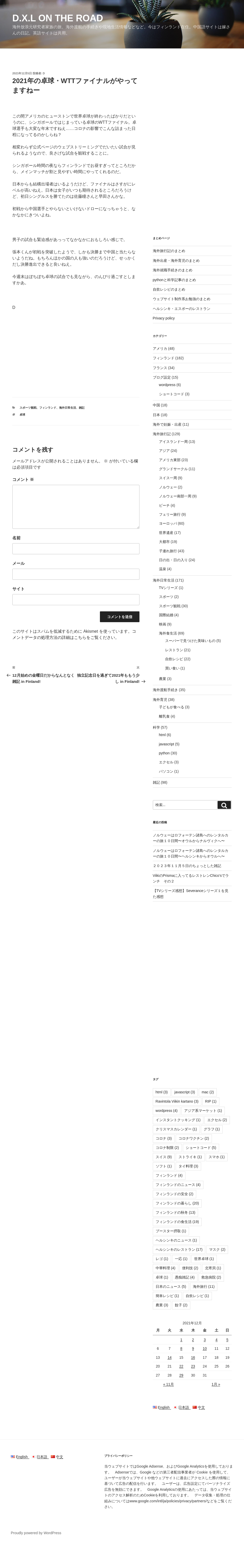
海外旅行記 (162, 434)
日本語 (183, 1407)
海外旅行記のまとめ (169, 251)
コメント (23, 479)
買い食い (172, 668)
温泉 (162, 569)
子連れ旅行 (168, 551)
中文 (199, 1407)
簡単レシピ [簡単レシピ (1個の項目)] (167, 1296)
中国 (156, 405)
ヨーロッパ (168, 523)
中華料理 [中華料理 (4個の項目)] (165, 1268)
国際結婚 (166, 615)
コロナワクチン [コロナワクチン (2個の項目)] (194, 1138)
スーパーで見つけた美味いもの (190, 641)
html (162, 735)
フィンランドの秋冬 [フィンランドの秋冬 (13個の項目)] (175, 1212)
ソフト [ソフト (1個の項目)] (164, 1166)
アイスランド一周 (173, 442)
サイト (18, 589)
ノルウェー (168, 487)
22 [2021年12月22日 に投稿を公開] (181, 1366)
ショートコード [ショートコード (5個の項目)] (201, 1148)
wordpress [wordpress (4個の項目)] (167, 1111)
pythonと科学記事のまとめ (174, 280)
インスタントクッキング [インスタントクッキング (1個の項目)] (178, 1120)
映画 (162, 624)
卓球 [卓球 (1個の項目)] (162, 1277)
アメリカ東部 (170, 460)
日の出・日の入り (173, 560)
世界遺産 (166, 533)
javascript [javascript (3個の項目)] (184, 1092)
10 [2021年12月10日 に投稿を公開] (205, 1348)
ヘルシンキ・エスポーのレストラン (181, 309)
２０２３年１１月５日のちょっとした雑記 (187, 866)
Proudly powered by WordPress (36, 1533)
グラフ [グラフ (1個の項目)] (212, 1129)
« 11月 (168, 1384)
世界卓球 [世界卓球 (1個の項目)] (204, 1259)
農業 (162, 679)
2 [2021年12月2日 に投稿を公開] (193, 1340)
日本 (156, 415)
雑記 (82, 407)
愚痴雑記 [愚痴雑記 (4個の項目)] (185, 1277)
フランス (160, 368)
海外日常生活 (67, 407)
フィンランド (47, 407)
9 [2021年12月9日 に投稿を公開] (193, 1348)
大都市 (164, 542)
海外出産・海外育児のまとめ (176, 260)
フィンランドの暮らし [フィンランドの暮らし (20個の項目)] (177, 1203)
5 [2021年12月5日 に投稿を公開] (227, 1340)
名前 (16, 538)
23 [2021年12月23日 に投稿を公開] (193, 1366)
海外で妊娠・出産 (167, 424)
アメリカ (160, 348)
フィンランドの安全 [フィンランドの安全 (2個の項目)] (174, 1194)
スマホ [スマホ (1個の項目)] (217, 1157)
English (163, 1407)
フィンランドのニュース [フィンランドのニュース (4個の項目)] (178, 1185)
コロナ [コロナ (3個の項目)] (164, 1138)
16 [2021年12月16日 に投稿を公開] (193, 1357)
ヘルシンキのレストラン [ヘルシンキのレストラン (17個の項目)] (179, 1249)
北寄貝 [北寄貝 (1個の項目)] (213, 1268)
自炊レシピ (174, 659)
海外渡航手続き (165, 690)
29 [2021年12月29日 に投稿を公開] (181, 1375)
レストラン (174, 650)
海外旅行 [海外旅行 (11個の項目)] (204, 1286)
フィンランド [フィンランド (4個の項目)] (169, 1175)
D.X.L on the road (57, 18)
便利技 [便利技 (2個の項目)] (190, 1268)
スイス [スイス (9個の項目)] (164, 1157)
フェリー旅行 (170, 514)
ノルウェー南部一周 (175, 496)
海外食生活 (168, 633)
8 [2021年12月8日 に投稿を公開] (181, 1348)
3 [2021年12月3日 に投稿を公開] (205, 1340)
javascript (166, 744)
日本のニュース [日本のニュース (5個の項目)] (171, 1286)
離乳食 (164, 716)
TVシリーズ (168, 588)
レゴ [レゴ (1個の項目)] (162, 1259)
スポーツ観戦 (28, 407)
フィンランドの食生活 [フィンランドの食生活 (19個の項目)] (177, 1222)
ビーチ (164, 505)
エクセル (166, 762)
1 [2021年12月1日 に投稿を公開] (181, 1340)
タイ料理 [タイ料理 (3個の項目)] (188, 1166)
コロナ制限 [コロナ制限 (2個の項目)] (167, 1148)
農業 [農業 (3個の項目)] (162, 1305)
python (164, 753)
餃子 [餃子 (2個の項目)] (181, 1305)
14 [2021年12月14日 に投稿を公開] (169, 1357)
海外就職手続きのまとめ (172, 270)
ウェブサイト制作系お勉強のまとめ (181, 299)
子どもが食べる (171, 707)
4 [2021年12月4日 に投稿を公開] (216, 1340)
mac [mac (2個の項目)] (208, 1092)
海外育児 (160, 700)
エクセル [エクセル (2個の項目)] (217, 1120)
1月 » (216, 1384)
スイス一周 (168, 478)
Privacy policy (164, 318)
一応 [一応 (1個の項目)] (181, 1259)
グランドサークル (173, 469)
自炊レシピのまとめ (169, 289)
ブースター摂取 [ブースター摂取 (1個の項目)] (171, 1231)
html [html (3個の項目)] (162, 1092)
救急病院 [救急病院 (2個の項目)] (211, 1277)
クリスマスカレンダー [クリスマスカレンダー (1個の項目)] (176, 1129)
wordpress (167, 385)
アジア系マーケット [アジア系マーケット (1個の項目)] (203, 1111)
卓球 (22, 414)
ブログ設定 (162, 377)
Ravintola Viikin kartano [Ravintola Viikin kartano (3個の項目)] (177, 1101)
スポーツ (166, 597)
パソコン (166, 771)
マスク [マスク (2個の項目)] (217, 1249)
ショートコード (171, 394)
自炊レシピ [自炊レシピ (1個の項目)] (197, 1296)
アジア (164, 451)
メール (18, 563)
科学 (156, 727)
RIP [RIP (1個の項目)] (211, 1101)
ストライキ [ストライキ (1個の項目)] (190, 1157)
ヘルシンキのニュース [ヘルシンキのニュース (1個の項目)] (176, 1240)
